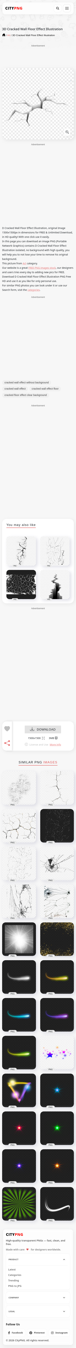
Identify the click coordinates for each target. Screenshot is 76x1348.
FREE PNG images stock (42, 267)
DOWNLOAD (43, 729)
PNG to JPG (15, 1286)
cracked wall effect (15, 388)
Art (24, 263)
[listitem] (15, 1333)
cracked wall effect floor (45, 388)
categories (33, 290)
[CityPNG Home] (14, 8)
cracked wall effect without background (26, 382)
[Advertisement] (38, 56)
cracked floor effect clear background (25, 395)
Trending (13, 1280)
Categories (14, 1275)
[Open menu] (67, 8)
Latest (12, 1269)
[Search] (58, 8)
